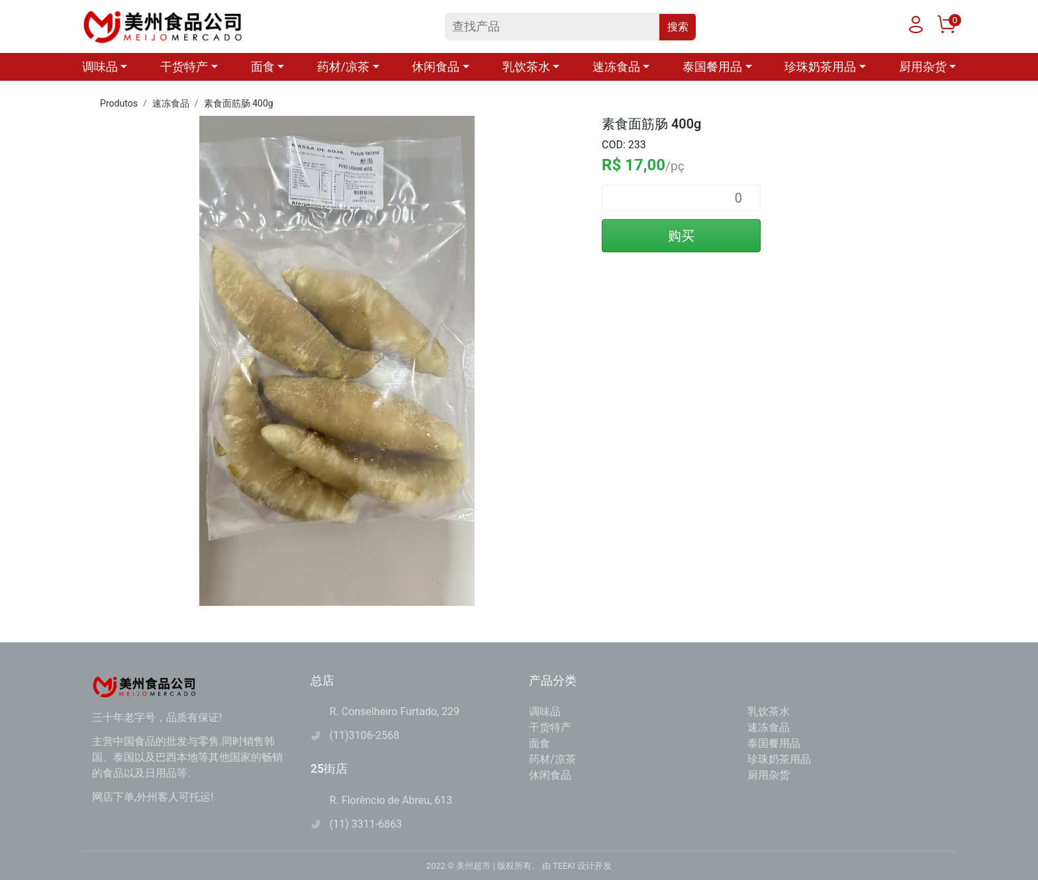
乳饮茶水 (768, 711)
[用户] (915, 27)
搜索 (677, 27)
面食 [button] (263, 66)
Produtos (119, 103)
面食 (539, 743)
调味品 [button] (100, 66)
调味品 (545, 711)
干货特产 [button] (184, 66)
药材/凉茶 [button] (343, 66)
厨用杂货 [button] (923, 66)
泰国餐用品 (773, 743)
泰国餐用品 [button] (712, 66)
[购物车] (946, 27)
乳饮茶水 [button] (526, 66)
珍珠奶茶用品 (779, 759)
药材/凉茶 (552, 759)
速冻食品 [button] (616, 66)
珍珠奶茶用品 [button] (820, 66)
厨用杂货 (768, 775)
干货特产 (550, 727)
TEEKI (564, 866)
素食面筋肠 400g (238, 103)
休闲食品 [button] (435, 66)
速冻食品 (170, 103)
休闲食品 (550, 775)
